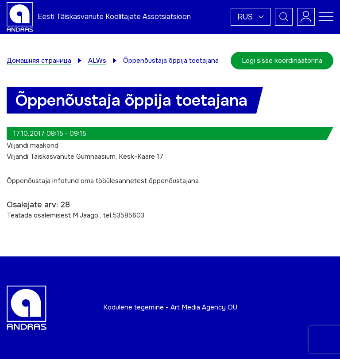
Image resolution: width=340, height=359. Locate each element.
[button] (250, 17)
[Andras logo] (20, 16)
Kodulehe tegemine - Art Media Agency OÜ (170, 307)
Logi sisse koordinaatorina (282, 60)
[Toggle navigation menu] (326, 17)
